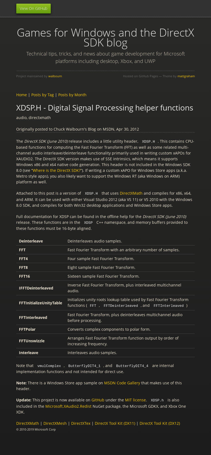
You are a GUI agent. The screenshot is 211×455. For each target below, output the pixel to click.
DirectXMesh (55, 421)
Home (21, 94)
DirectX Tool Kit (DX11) (115, 421)
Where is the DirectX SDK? (56, 170)
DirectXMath (131, 192)
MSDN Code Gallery (122, 381)
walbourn (55, 76)
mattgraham (186, 76)
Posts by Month (72, 94)
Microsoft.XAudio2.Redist (68, 404)
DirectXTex (80, 421)
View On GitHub (33, 8)
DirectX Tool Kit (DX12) (160, 421)
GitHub (97, 398)
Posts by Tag (42, 94)
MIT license (135, 398)
